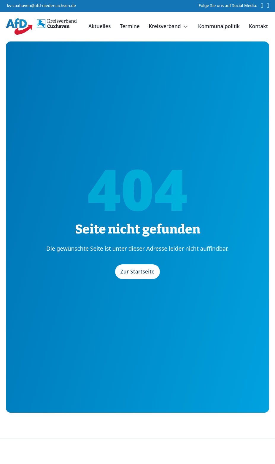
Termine (130, 26)
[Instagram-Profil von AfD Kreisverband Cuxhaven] (268, 6)
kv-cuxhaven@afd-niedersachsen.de (41, 5)
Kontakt (258, 26)
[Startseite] (41, 26)
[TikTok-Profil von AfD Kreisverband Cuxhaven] (262, 6)
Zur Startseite (137, 271)
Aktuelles (99, 26)
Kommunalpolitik (219, 26)
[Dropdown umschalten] (186, 26)
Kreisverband (165, 26)
